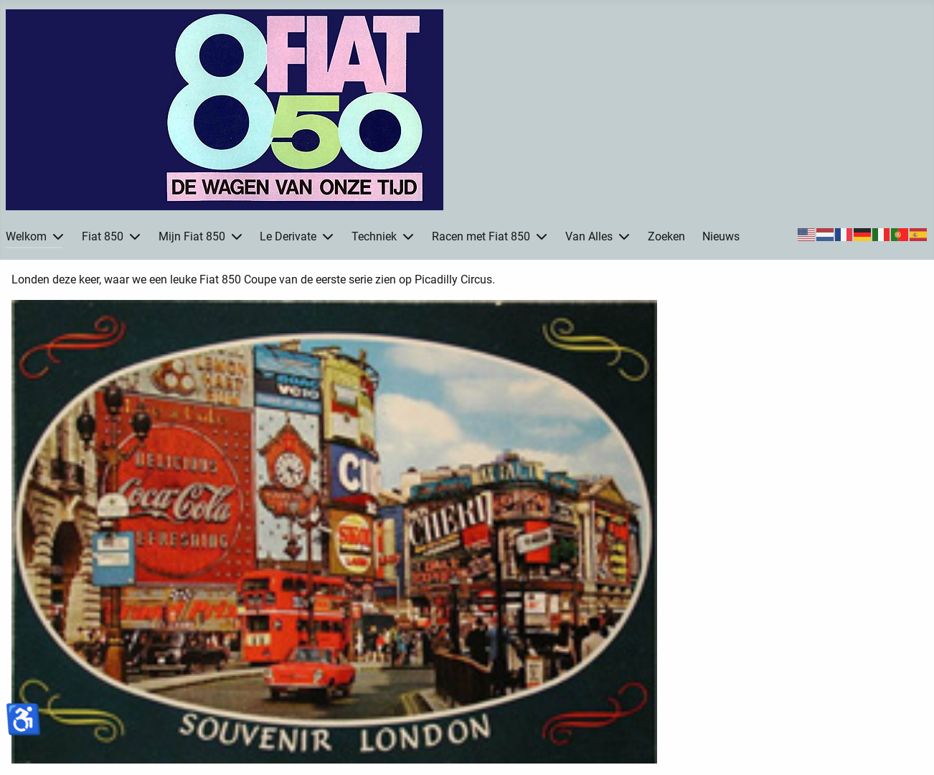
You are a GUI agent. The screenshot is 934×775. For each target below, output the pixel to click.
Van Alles (589, 236)
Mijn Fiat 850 (192, 236)
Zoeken (666, 236)
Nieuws (721, 236)
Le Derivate (288, 236)
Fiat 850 (102, 236)
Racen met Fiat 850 (481, 236)
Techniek (374, 236)
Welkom (26, 236)
